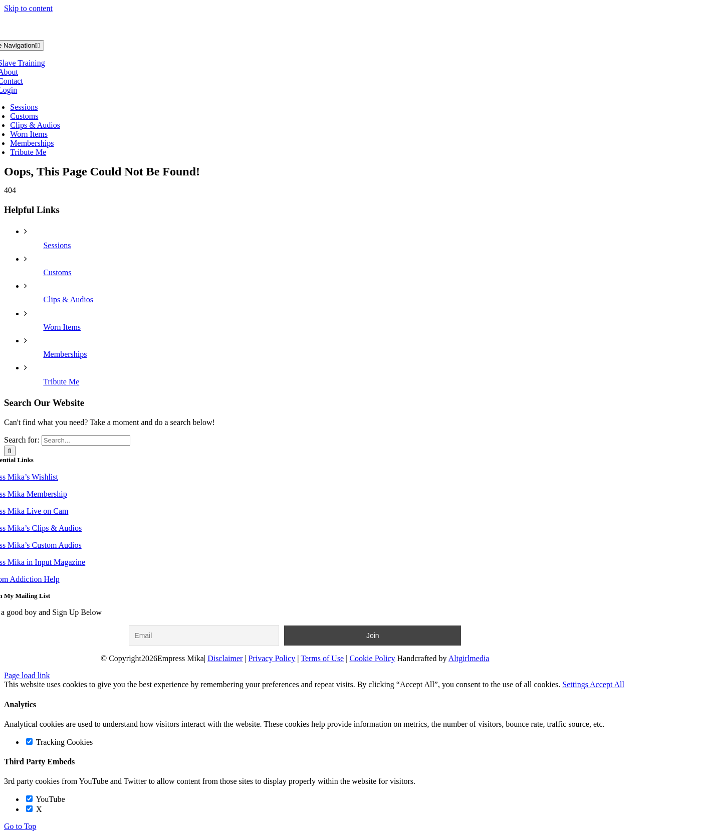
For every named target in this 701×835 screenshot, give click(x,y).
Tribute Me (61, 381)
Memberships (65, 354)
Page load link (27, 675)
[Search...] (86, 440)
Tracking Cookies (59, 742)
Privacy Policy (272, 658)
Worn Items (62, 327)
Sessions (57, 245)
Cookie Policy (372, 658)
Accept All (607, 684)
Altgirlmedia (469, 658)
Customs (57, 272)
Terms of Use (322, 658)
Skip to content (28, 8)
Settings (576, 684)
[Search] (10, 451)
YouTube (45, 799)
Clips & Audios (68, 299)
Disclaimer (225, 658)
